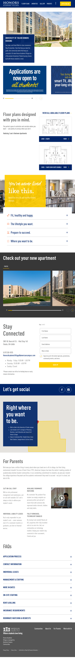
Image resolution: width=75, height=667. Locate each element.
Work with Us (67, 628)
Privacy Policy (6, 650)
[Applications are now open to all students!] (24, 80)
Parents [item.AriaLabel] (49, 4)
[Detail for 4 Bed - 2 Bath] (55, 129)
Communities (38, 628)
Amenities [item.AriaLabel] (35, 4)
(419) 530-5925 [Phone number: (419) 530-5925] (8, 352)
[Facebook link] (62, 390)
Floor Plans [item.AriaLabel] (25, 4)
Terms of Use (14, 650)
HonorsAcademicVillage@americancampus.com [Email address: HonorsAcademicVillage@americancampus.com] (19, 355)
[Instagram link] (68, 390)
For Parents (57, 628)
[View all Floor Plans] (55, 113)
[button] (37, 215)
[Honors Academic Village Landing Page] (11, 4)
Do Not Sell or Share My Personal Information (28, 650)
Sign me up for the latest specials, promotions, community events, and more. (56, 357)
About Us (48, 628)
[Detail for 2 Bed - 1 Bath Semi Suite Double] (55, 157)
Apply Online (65, 4)
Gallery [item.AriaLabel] (42, 4)
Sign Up (55, 365)
